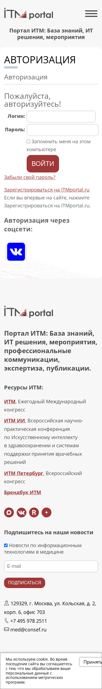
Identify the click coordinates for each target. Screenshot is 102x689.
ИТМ (10, 401)
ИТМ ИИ (14, 420)
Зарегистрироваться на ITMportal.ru (46, 189)
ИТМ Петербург (23, 473)
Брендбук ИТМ (22, 492)
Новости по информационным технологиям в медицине (43, 548)
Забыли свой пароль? (29, 177)
